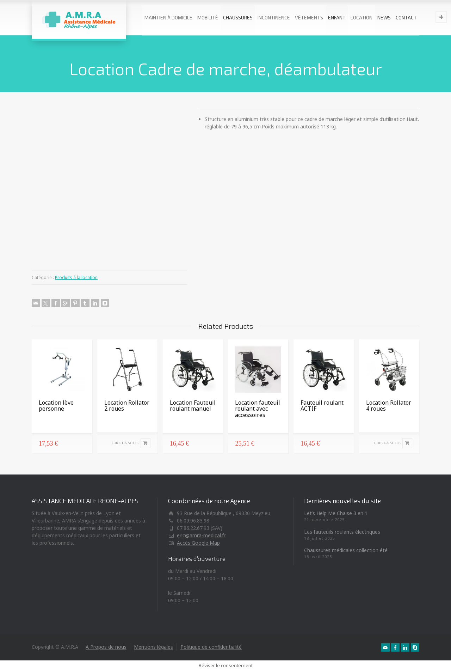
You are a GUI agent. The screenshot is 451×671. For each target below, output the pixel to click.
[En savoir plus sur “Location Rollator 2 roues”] (127, 443)
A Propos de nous (106, 646)
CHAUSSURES (238, 17)
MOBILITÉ (207, 17)
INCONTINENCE (274, 17)
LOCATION (361, 17)
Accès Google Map (198, 542)
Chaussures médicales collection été (346, 550)
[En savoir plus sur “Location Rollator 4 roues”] (389, 443)
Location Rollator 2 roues (126, 406)
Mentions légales (153, 646)
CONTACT (406, 17)
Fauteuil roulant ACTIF (322, 406)
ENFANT (337, 17)
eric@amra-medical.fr (201, 535)
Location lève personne (56, 406)
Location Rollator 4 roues (388, 406)
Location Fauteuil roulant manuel (193, 406)
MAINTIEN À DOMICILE (168, 17)
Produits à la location (76, 277)
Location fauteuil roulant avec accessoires (257, 409)
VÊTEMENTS (309, 17)
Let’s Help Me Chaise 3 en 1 (335, 513)
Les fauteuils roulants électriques (342, 531)
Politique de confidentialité (211, 646)
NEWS (384, 17)
